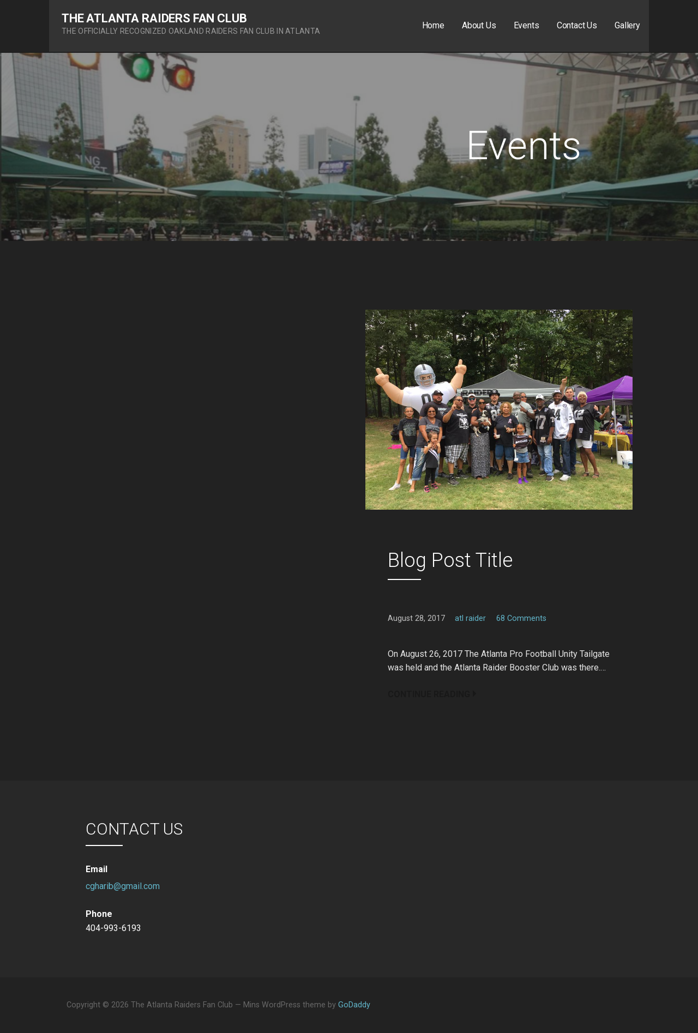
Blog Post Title (450, 560)
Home (433, 25)
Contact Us (577, 25)
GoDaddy (354, 1005)
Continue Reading (429, 694)
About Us (479, 25)
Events (526, 25)
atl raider (470, 618)
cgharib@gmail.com (123, 886)
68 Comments (521, 618)
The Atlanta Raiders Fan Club (154, 18)
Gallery (627, 25)
